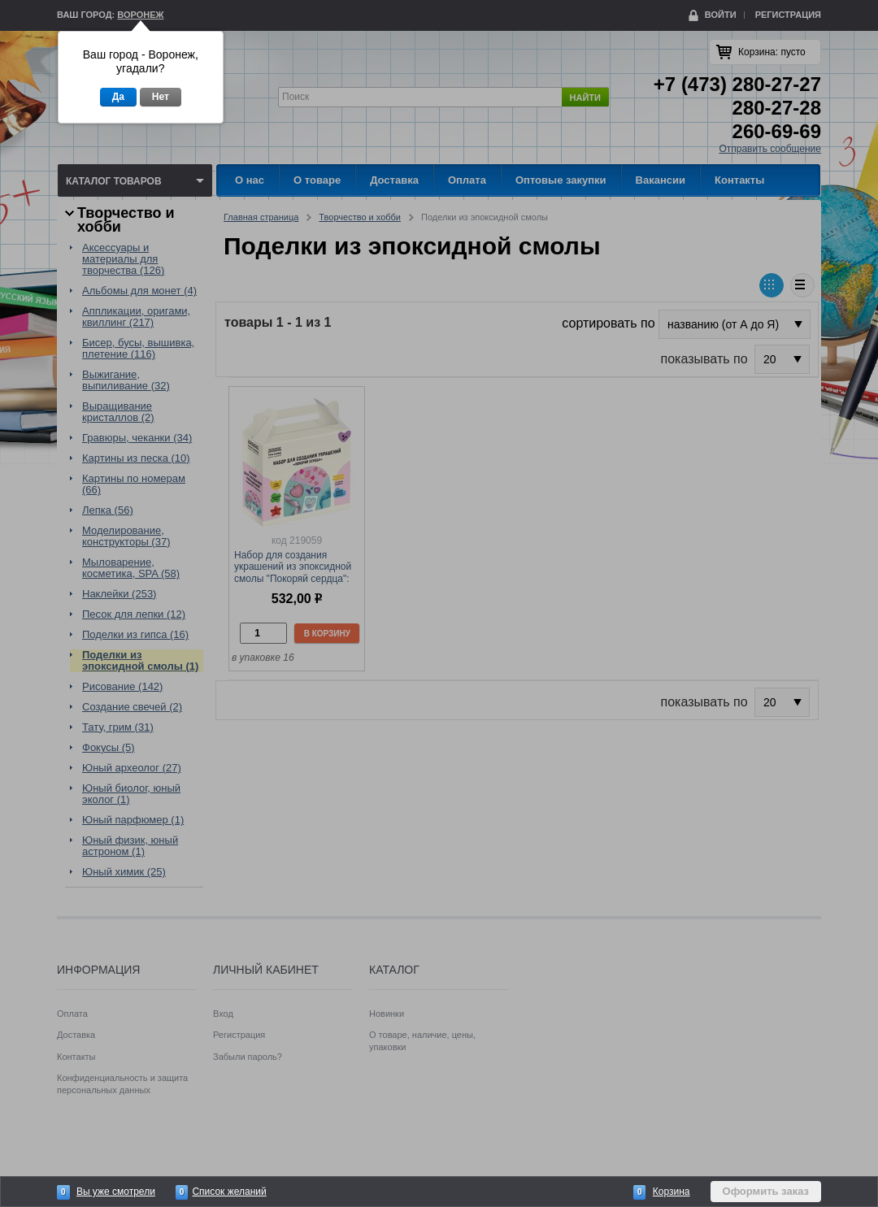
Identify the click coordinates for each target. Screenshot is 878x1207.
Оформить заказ (766, 1191)
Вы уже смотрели (115, 1191)
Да (118, 96)
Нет (160, 96)
